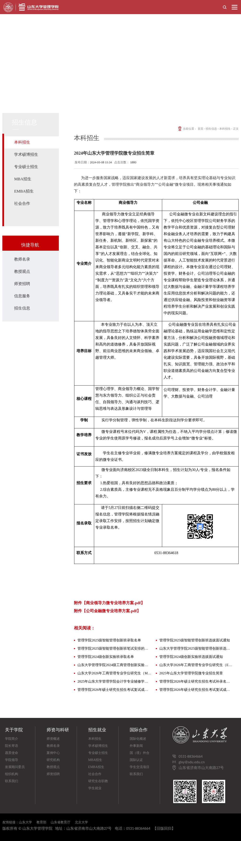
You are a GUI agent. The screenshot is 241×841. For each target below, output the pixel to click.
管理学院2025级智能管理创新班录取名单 (109, 640)
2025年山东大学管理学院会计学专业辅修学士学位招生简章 (114, 681)
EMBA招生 (24, 191)
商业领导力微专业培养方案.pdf (113, 603)
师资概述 (53, 738)
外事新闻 (136, 746)
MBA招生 (22, 179)
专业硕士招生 (26, 167)
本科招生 (22, 142)
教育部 (41, 822)
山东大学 (25, 822)
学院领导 (11, 760)
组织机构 (11, 774)
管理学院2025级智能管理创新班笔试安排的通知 (114, 648)
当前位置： (187, 128)
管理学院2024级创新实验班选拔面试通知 (191, 657)
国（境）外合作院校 (139, 753)
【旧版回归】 (164, 828)
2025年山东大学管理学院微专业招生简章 (191, 673)
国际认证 (136, 760)
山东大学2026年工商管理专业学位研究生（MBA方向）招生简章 (114, 673)
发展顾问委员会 (15, 768)
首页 (200, 128)
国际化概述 (138, 738)
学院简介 (11, 738)
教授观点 (22, 271)
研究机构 (53, 760)
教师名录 (22, 259)
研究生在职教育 (98, 782)
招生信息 (22, 308)
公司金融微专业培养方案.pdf (111, 611)
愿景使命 (11, 753)
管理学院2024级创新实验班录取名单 (105, 657)
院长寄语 (11, 746)
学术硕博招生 (26, 154)
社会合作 (22, 203)
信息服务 (22, 296)
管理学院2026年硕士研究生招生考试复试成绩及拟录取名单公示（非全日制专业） (196, 690)
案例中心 (53, 753)
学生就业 (94, 788)
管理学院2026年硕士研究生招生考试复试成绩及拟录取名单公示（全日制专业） (114, 690)
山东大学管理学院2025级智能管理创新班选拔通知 (196, 648)
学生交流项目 (139, 767)
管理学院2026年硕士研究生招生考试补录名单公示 (196, 681)
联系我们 (11, 781)
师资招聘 (22, 284)
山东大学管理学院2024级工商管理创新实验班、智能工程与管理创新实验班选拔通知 (114, 665)
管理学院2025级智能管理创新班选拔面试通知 (194, 640)
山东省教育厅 (60, 822)
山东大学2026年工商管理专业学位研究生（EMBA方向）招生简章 (196, 665)
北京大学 (81, 822)
